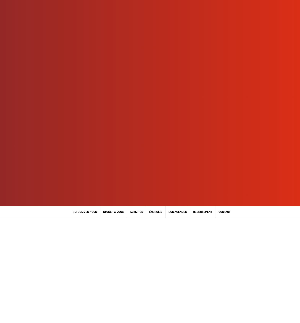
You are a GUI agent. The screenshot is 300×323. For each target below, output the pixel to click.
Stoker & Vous (113, 211)
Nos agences (178, 211)
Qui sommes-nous (85, 211)
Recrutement (202, 211)
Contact (224, 211)
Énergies (155, 211)
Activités (136, 211)
